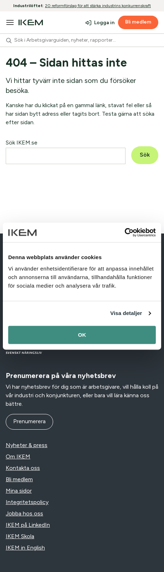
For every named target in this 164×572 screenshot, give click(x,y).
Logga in (104, 23)
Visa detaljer (126, 313)
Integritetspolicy (27, 502)
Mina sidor (19, 490)
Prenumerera (29, 421)
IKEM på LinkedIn (28, 524)
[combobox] (82, 40)
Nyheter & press (26, 445)
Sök (145, 154)
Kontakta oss (23, 468)
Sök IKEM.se (21, 142)
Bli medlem (138, 22)
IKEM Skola (20, 536)
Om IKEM (18, 456)
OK (82, 335)
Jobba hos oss (24, 513)
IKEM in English (25, 547)
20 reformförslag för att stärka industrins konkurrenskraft (98, 5)
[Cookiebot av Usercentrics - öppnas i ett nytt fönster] (124, 232)
